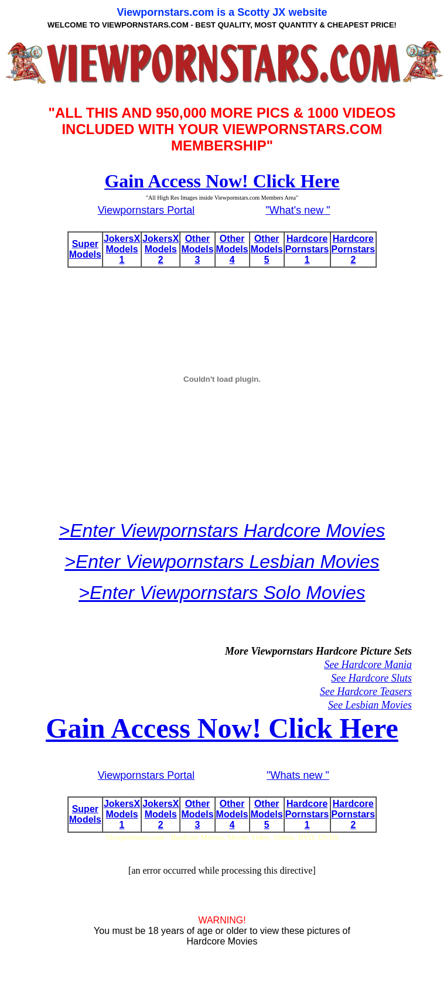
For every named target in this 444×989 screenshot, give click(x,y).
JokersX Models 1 (122, 249)
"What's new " (297, 210)
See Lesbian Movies (370, 705)
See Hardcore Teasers (366, 691)
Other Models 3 (197, 249)
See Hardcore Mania (368, 664)
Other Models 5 (267, 249)
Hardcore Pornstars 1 (307, 249)
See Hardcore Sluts (371, 678)
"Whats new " (298, 775)
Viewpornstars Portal (146, 210)
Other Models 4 (232, 249)
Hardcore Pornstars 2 (353, 249)
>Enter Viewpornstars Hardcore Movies (222, 530)
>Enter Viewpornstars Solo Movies (221, 592)
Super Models (85, 249)
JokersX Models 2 (160, 249)
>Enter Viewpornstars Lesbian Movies (221, 561)
